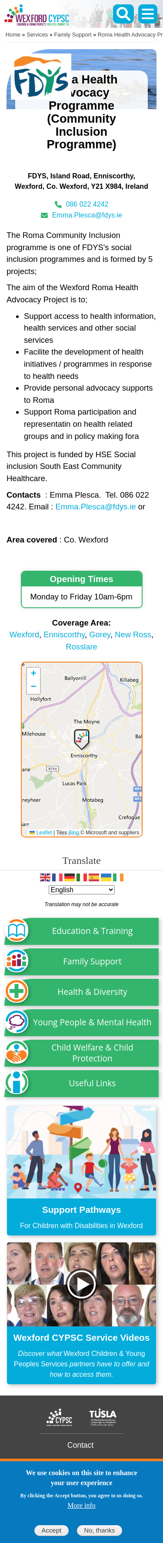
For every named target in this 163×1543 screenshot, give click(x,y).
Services (37, 34)
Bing (74, 833)
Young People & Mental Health (92, 1022)
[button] (81, 739)
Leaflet (41, 833)
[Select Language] (82, 889)
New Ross (133, 634)
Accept (51, 1530)
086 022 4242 (87, 204)
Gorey (99, 634)
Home (13, 34)
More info (81, 1505)
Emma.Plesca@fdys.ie (87, 215)
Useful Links (92, 1083)
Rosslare (81, 646)
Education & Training (92, 931)
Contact (80, 1445)
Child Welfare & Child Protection (92, 1052)
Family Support (73, 34)
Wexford (24, 634)
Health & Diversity (92, 991)
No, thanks (99, 1530)
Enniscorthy (64, 634)
